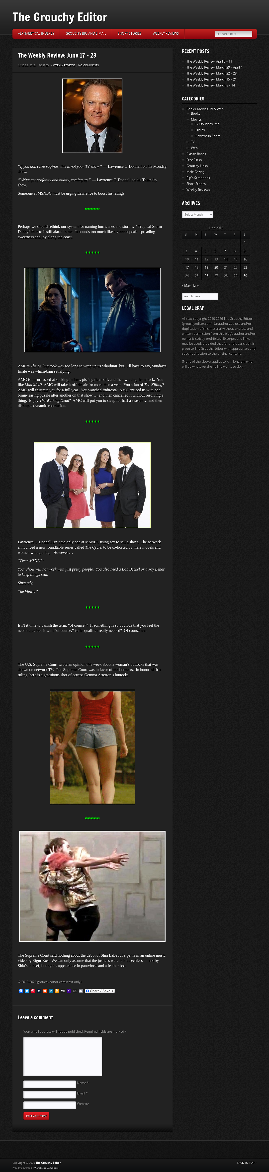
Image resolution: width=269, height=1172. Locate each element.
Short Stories (129, 33)
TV (193, 142)
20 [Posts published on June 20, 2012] (216, 267)
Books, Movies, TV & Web (205, 109)
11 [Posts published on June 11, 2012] (196, 259)
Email (82, 1093)
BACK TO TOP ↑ (247, 1163)
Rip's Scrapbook (198, 178)
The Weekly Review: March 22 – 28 (211, 73)
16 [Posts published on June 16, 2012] (245, 259)
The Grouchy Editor (59, 17)
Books (195, 113)
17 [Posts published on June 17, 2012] (187, 267)
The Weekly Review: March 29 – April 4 (214, 67)
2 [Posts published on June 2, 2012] (244, 243)
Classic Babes (196, 154)
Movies (196, 119)
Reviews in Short (207, 136)
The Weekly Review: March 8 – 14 (210, 85)
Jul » (196, 285)
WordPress (40, 1168)
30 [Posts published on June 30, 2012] (245, 276)
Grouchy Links (197, 166)
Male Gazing (195, 172)
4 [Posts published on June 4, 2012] (196, 251)
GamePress (52, 1168)
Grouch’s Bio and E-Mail (86, 33)
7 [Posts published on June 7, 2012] (225, 251)
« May (186, 285)
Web (194, 148)
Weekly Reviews (166, 33)
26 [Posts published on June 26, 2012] (206, 276)
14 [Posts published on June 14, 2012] (226, 259)
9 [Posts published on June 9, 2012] (244, 251)
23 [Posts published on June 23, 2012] (245, 267)
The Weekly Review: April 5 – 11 (209, 61)
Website (83, 1104)
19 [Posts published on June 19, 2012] (206, 267)
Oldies (200, 130)
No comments (88, 65)
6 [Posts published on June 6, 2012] (215, 251)
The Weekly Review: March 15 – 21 (211, 79)
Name (83, 1083)
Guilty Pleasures (207, 124)
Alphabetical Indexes (36, 33)
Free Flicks (194, 160)
